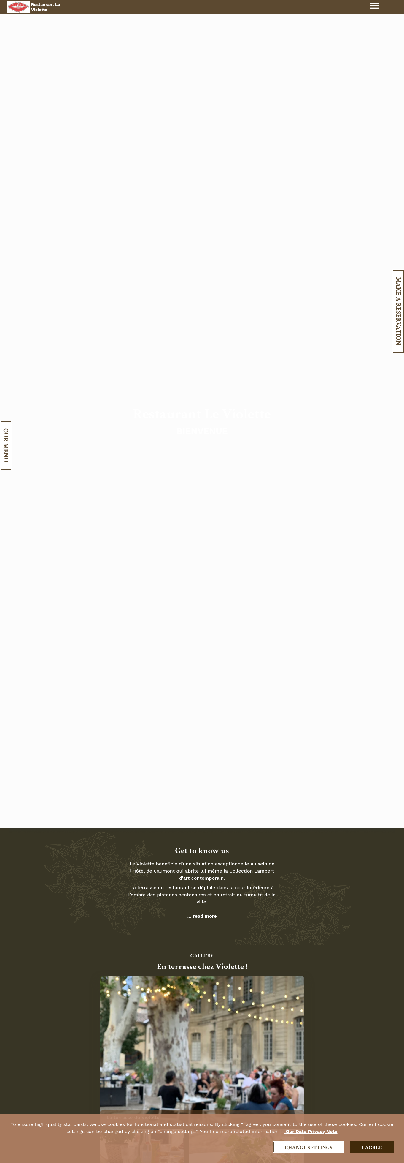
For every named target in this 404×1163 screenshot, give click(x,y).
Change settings (308, 1147)
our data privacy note (311, 1131)
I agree (372, 1147)
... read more (202, 916)
